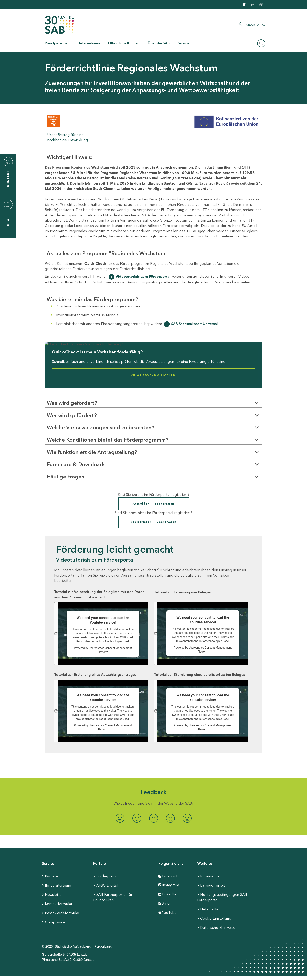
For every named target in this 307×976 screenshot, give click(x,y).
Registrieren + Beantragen (153, 522)
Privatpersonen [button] (57, 43)
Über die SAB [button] (159, 43)
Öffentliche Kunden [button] (124, 43)
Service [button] (183, 43)
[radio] (120, 818)
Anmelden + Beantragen (153, 503)
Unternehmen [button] (89, 43)
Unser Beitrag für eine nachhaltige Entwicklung (67, 137)
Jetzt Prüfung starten (153, 374)
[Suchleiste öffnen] (261, 43)
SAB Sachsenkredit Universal (194, 324)
